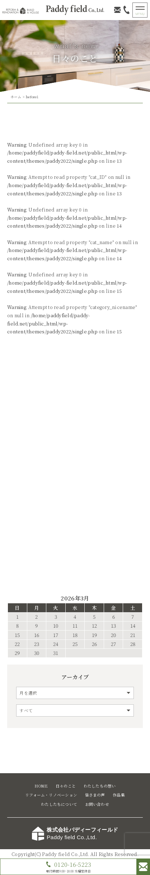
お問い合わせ (97, 804)
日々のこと (66, 786)
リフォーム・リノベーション (51, 795)
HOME (41, 786)
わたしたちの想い (100, 786)
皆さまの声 (95, 795)
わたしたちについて (59, 804)
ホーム (16, 96)
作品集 (119, 795)
